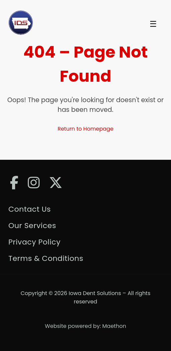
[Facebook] (14, 183)
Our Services (32, 225)
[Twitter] (55, 183)
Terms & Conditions (45, 258)
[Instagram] (34, 183)
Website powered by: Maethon (85, 326)
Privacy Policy (34, 242)
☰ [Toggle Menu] (153, 24)
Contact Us (29, 209)
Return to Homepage (86, 129)
